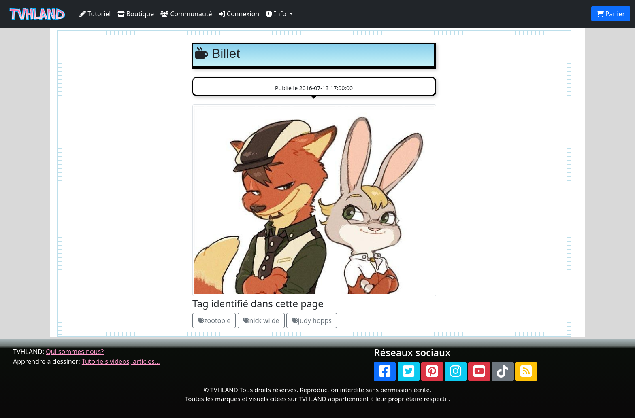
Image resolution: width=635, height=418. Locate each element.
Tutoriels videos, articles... (121, 361)
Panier (611, 13)
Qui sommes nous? (75, 351)
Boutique (135, 13)
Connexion (239, 13)
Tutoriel (95, 13)
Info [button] (277, 13)
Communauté (186, 13)
